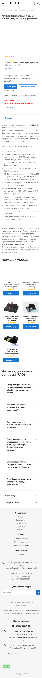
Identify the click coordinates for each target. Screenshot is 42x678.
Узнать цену (10, 87)
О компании (21, 513)
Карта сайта (21, 605)
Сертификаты (21, 523)
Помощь (21, 535)
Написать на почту (28, 87)
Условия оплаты (21, 539)
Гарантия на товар (21, 545)
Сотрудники (21, 520)
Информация (21, 550)
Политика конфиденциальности (21, 602)
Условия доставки (21, 542)
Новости (21, 517)
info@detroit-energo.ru (23, 634)
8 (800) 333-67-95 (23, 626)
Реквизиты (21, 526)
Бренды (21, 554)
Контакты (21, 529)
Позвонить (10, 108)
